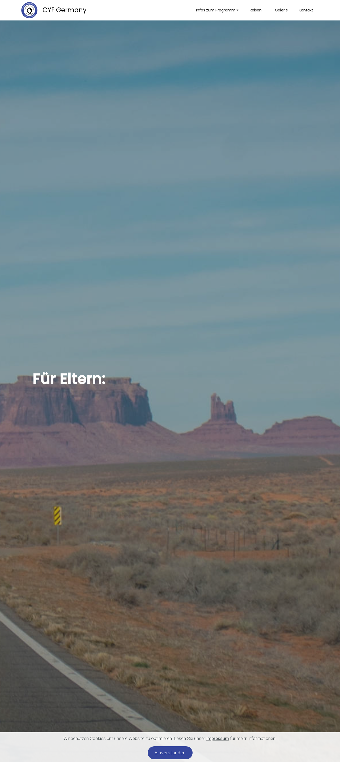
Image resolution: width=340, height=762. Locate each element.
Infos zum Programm (215, 10)
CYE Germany (64, 10)
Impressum (217, 738)
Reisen (257, 10)
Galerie (281, 10)
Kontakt (306, 10)
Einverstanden (170, 752)
